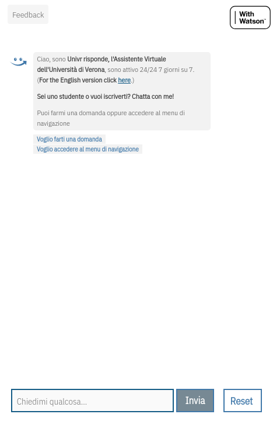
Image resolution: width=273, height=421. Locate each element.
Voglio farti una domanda (69, 139)
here (124, 79)
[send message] (195, 400)
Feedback (28, 14)
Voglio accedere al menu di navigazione (88, 149)
